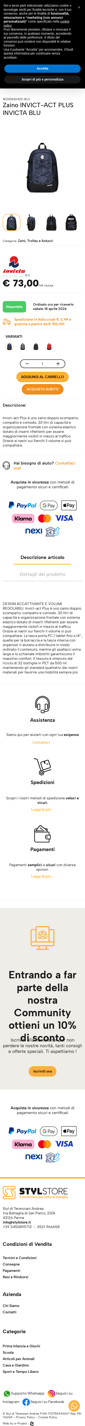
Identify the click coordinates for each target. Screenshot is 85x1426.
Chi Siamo (11, 1310)
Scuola (8, 1366)
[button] (79, 7)
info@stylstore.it (17, 1222)
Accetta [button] (42, 68)
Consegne (11, 1274)
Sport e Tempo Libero (21, 1385)
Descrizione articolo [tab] (42, 571)
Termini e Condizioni (19, 1268)
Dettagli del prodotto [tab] (43, 587)
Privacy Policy (25, 1417)
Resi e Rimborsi (15, 1287)
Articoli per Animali (18, 1372)
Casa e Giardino (16, 1378)
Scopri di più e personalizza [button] (42, 79)
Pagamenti (11, 1281)
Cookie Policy (47, 1417)
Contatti (9, 1317)
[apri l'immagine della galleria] (42, 167)
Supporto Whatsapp (23, 1393)
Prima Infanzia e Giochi (21, 1359)
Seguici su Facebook (43, 1402)
